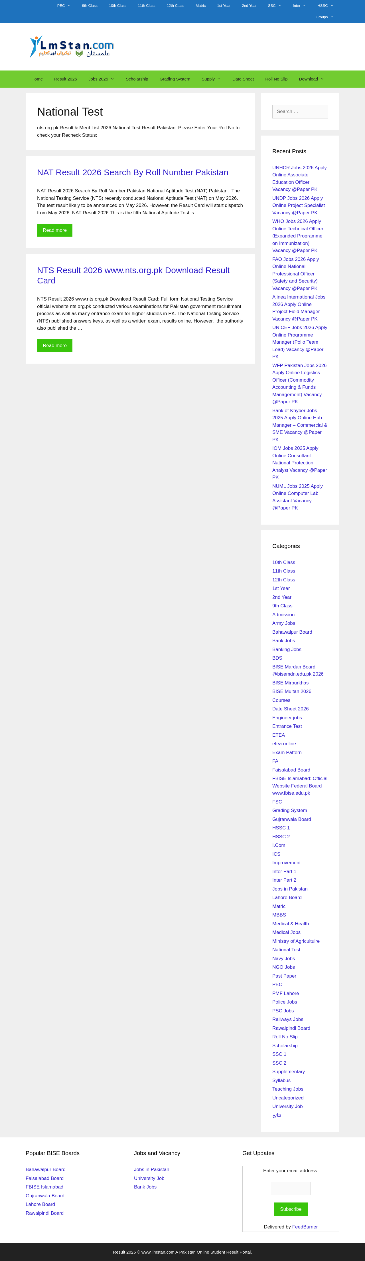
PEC (66, 5)
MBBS (279, 915)
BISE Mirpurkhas (290, 683)
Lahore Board (287, 897)
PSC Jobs (283, 1011)
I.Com (278, 845)
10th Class (117, 5)
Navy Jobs (283, 958)
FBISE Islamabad (44, 1187)
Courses (281, 700)
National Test (286, 949)
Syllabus (281, 1080)
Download (314, 79)
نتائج (276, 1115)
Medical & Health (290, 923)
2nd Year (249, 5)
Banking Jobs (286, 649)
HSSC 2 (281, 836)
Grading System (175, 78)
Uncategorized (288, 1098)
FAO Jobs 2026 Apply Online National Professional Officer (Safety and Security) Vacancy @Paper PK (295, 274)
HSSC (328, 5)
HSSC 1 (281, 828)
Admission (283, 614)
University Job (287, 1106)
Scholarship (137, 78)
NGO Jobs (283, 967)
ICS (276, 854)
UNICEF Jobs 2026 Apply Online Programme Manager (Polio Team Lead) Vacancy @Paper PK (299, 342)
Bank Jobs (283, 640)
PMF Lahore (285, 993)
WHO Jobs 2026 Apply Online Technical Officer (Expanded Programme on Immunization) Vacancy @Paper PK (297, 236)
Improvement (286, 862)
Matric (201, 5)
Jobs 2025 (104, 79)
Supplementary (288, 1071)
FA (275, 761)
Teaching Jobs (287, 1089)
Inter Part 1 (284, 871)
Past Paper (284, 976)
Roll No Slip (276, 78)
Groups (327, 17)
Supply (214, 79)
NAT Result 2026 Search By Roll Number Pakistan (132, 172)
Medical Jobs (286, 932)
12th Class (175, 5)
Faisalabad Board (291, 770)
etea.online (284, 743)
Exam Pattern (287, 752)
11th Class (146, 5)
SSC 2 (279, 1063)
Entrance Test (287, 726)
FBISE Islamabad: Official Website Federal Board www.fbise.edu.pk (299, 786)
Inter (302, 5)
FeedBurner (305, 1227)
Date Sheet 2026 (290, 709)
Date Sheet (243, 78)
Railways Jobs (287, 1019)
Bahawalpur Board (292, 632)
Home (37, 78)
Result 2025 (65, 78)
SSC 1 (279, 1054)
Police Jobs (284, 1002)
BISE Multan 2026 (291, 691)
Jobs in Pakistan (290, 889)
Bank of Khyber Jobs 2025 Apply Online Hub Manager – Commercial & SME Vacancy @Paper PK (299, 425)
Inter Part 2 (284, 880)
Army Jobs (283, 623)
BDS (277, 658)
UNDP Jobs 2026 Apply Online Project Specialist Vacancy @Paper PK (298, 205)
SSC (277, 5)
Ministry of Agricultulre (296, 941)
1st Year (224, 5)
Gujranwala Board (291, 819)
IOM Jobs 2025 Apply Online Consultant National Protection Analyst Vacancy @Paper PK (299, 463)
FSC (277, 802)
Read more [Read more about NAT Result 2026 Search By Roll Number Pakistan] (55, 230)
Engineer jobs (287, 717)
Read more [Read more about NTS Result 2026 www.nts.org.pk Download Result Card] (55, 345)
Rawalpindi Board (291, 1028)
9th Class (90, 5)
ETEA (278, 735)
